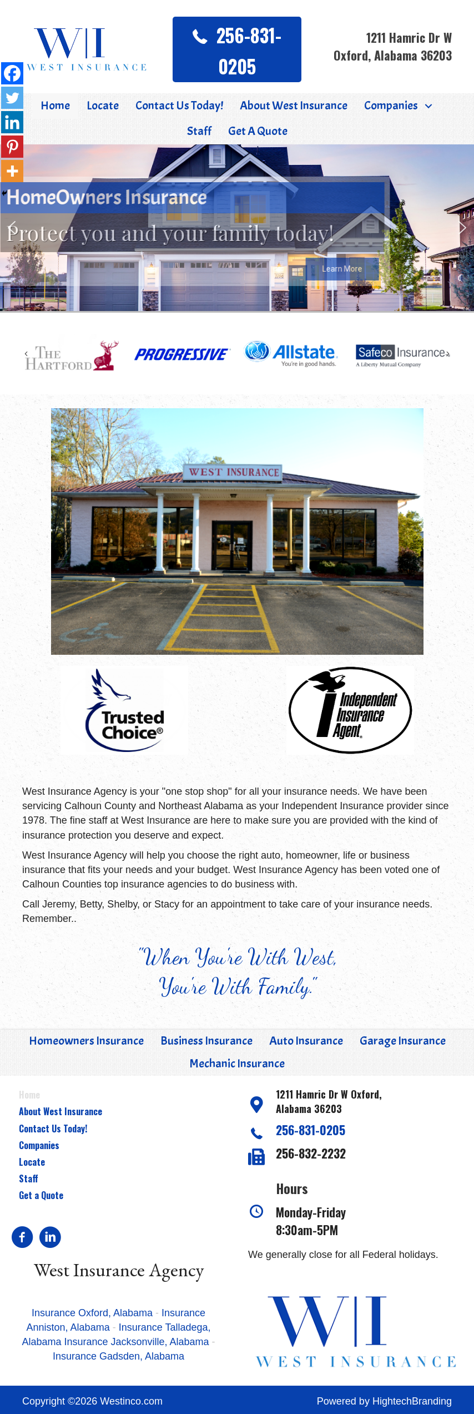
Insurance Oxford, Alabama (93, 1312)
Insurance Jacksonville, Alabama (136, 1341)
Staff (28, 1178)
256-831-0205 (310, 1130)
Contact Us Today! (53, 1128)
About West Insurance (60, 1111)
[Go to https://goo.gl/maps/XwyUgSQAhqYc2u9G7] (355, 1104)
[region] (237, 227)
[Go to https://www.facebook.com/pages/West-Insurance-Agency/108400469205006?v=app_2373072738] (22, 1238)
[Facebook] (12, 73)
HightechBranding (412, 1401)
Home (29, 1094)
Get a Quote (41, 1195)
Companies (39, 1145)
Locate (32, 1162)
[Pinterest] (12, 147)
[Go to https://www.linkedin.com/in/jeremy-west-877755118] (50, 1238)
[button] (237, 49)
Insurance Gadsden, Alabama (118, 1356)
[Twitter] (12, 98)
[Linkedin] (12, 122)
